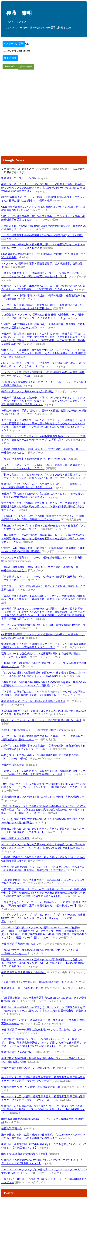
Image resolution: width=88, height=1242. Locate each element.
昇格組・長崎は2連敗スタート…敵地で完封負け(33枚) (32, 730)
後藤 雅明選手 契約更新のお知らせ (21, 943)
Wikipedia (10, 66)
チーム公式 (26, 66)
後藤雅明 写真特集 (11, 1128)
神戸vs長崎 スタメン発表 (15, 838)
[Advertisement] (44, 92)
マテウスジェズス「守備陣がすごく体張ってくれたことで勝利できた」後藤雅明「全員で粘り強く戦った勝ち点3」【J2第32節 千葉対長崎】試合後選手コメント (43, 506)
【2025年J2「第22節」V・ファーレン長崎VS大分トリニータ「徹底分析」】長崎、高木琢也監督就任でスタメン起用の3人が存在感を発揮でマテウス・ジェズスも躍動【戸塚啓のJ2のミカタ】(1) (43, 1042)
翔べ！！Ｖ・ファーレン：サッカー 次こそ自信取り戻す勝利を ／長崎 (41, 720)
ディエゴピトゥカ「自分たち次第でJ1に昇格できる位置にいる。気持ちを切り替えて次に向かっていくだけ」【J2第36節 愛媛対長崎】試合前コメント (43, 848)
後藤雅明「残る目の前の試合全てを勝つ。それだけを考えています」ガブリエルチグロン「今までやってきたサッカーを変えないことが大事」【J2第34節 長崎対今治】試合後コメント (43, 401)
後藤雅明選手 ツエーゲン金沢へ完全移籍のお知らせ (30, 1087)
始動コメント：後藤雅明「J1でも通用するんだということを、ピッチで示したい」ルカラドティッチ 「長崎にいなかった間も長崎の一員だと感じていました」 (43, 353)
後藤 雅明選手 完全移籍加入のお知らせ (23, 972)
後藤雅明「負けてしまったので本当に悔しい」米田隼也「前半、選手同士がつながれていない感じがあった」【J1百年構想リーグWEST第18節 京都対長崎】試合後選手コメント (43, 187)
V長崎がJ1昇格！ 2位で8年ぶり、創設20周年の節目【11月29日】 (37, 982)
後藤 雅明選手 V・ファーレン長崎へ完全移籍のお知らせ (33, 701)
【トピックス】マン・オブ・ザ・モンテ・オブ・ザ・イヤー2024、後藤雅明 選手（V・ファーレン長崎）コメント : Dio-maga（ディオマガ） (43, 918)
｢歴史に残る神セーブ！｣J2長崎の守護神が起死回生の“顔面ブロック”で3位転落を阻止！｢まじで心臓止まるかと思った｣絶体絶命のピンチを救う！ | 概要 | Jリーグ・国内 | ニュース (43, 809)
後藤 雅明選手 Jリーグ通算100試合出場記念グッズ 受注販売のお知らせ (41, 1029)
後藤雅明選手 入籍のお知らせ (18, 1052)
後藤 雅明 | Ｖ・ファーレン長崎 (19, 178)
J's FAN (10, 27)
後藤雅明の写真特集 (12, 764)
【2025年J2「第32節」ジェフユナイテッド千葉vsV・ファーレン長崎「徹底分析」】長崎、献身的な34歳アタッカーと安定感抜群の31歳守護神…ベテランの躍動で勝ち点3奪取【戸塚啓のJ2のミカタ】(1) (43, 892)
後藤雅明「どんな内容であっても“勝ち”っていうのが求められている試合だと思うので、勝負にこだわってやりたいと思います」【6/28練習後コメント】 (43, 1109)
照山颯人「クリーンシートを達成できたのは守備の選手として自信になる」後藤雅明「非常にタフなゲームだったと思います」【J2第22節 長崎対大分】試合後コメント (43, 963)
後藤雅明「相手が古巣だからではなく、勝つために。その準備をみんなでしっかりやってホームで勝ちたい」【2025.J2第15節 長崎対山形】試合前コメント (43, 1010)
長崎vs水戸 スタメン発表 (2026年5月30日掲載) (27, 391)
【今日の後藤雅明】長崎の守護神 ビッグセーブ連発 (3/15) (34, 458)
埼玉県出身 (10, 58)
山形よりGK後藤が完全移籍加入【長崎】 (24, 1153)
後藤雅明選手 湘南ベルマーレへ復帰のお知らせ (28, 1068)
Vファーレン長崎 (14, 43)
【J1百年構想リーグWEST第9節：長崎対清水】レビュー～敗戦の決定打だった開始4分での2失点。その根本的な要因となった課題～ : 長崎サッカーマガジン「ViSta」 (43, 538)
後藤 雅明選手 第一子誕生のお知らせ (22, 988)
